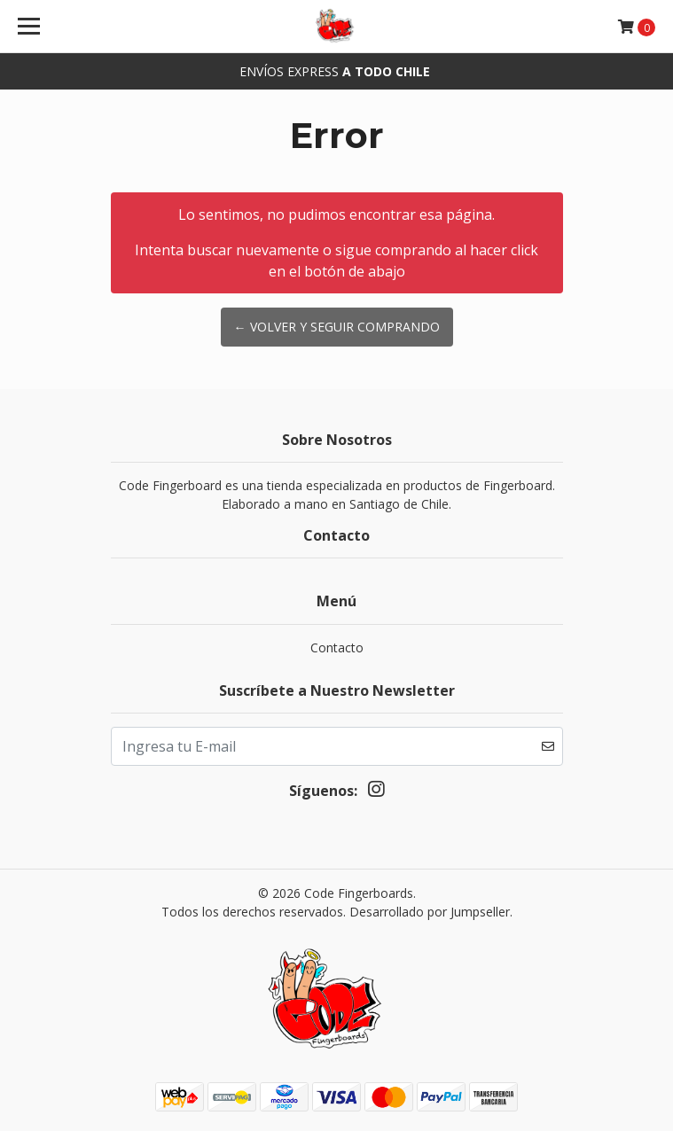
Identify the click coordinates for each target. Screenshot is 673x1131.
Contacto (337, 647)
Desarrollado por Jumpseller (429, 911)
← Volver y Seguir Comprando (337, 326)
